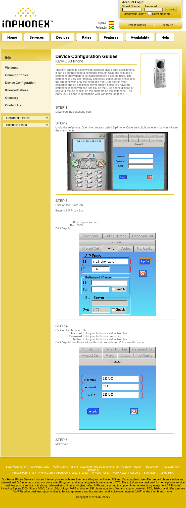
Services (36, 37)
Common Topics (17, 75)
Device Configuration (20, 83)
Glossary (11, 98)
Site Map (149, 472)
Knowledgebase (16, 90)
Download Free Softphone (95, 466)
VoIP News (120, 472)
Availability (140, 37)
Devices (63, 37)
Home (12, 37)
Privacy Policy (100, 472)
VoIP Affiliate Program (128, 466)
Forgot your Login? (134, 13)
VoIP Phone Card (42, 472)
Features (111, 37)
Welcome (11, 67)
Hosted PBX (166, 472)
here (88, 111)
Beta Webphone (16, 466)
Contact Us (13, 105)
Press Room (20, 472)
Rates (86, 37)
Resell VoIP (153, 466)
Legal (84, 472)
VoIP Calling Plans (64, 466)
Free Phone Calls (38, 466)
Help (165, 37)
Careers (135, 472)
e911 (74, 472)
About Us (62, 472)
